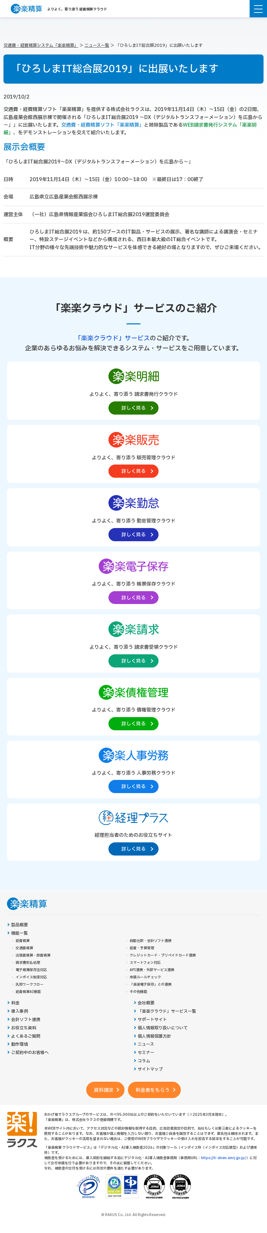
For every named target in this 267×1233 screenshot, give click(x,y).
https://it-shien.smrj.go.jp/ (223, 1157)
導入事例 (19, 1011)
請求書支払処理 (28, 962)
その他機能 (138, 991)
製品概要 (19, 925)
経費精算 (23, 940)
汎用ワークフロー (29, 984)
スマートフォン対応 (145, 962)
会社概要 (146, 1003)
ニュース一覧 (96, 45)
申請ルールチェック (145, 977)
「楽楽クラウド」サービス (112, 338)
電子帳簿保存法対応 (31, 970)
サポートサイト (152, 1020)
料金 (15, 1003)
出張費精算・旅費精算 (33, 955)
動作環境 (19, 1044)
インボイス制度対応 (31, 977)
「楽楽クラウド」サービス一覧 (167, 1011)
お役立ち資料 (23, 1028)
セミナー (146, 1053)
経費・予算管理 (142, 948)
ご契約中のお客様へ (30, 1053)
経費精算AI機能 (28, 991)
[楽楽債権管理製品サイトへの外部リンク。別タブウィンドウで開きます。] (133, 706)
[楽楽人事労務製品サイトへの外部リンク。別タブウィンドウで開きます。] (133, 769)
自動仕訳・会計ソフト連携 (150, 940)
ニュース (146, 1044)
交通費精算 (24, 948)
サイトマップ (150, 1069)
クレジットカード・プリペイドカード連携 (163, 955)
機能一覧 (19, 933)
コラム (144, 1061)
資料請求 (103, 1090)
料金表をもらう (153, 1090)
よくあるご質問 (25, 1036)
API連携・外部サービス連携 (152, 970)
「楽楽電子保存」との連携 (150, 984)
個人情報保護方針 (154, 1036)
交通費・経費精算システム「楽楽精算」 (40, 45)
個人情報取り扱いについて (163, 1028)
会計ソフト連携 (25, 1020)
